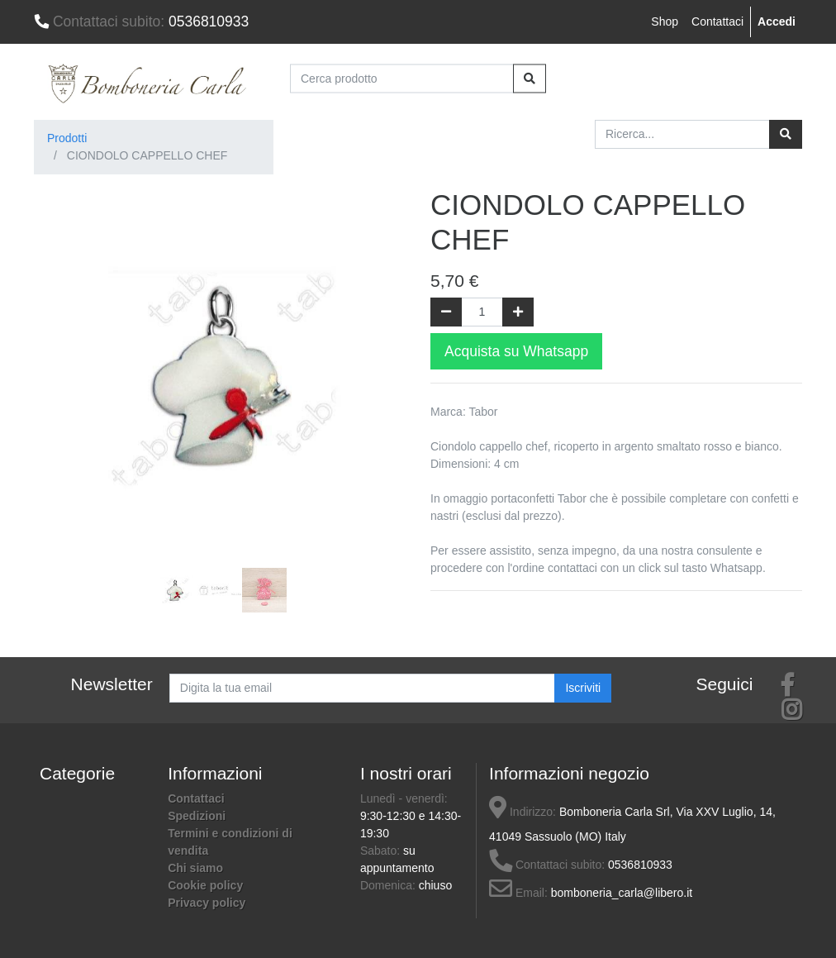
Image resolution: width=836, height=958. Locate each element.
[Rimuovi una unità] (446, 312)
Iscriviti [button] (583, 687)
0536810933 (141, 21)
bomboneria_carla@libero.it (621, 892)
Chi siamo (195, 868)
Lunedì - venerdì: (404, 798)
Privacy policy (206, 902)
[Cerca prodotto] (402, 78)
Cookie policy (205, 885)
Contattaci (717, 21)
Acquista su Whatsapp (516, 351)
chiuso (435, 885)
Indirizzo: (522, 811)
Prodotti (67, 138)
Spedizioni (197, 815)
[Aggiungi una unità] (518, 312)
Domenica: (389, 885)
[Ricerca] (785, 134)
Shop (664, 21)
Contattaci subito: (547, 864)
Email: (518, 892)
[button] (62, 353)
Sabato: (381, 850)
